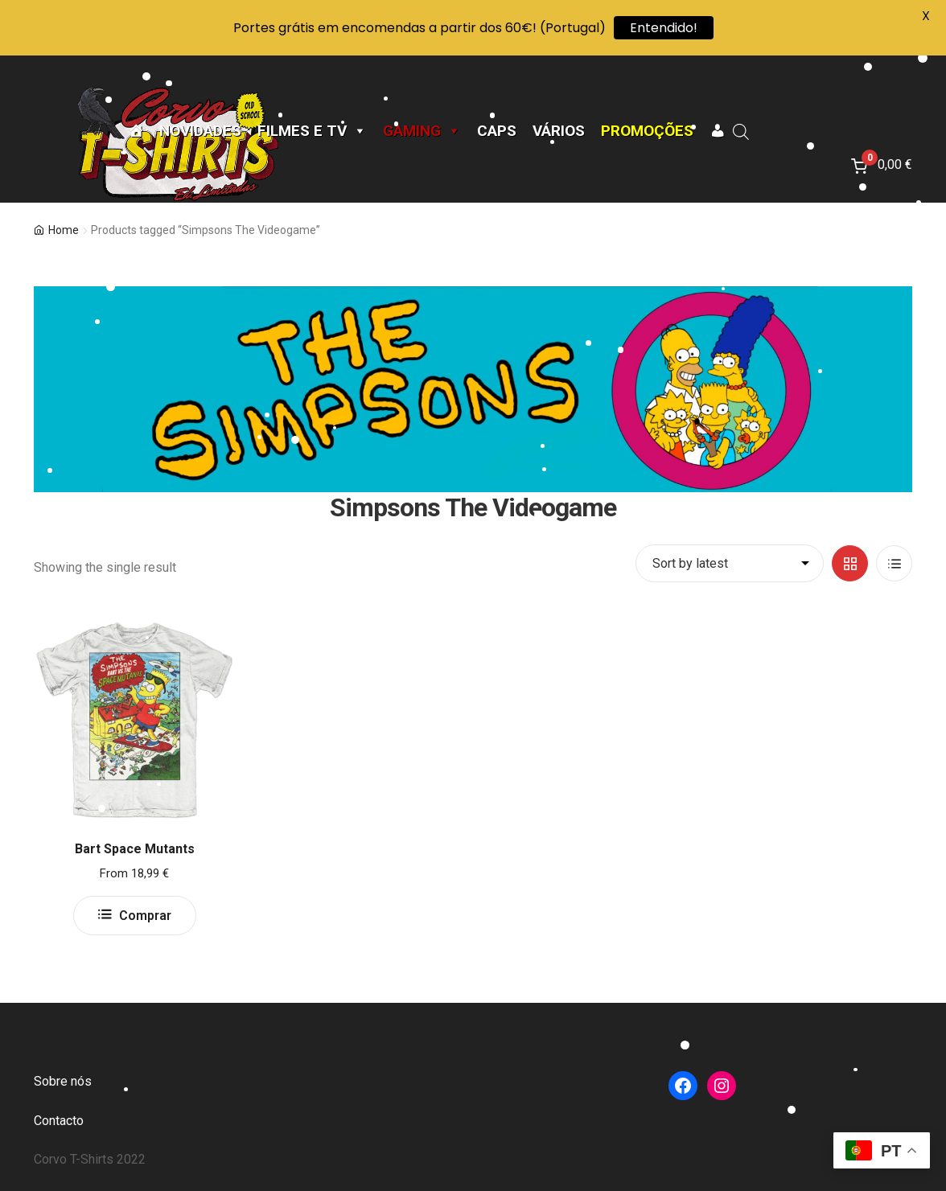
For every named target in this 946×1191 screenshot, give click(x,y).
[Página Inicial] (135, 131)
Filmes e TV (312, 131)
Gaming (422, 131)
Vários (559, 131)
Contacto (59, 1120)
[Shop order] (729, 563)
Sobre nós (63, 1081)
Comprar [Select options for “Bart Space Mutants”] (145, 915)
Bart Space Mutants (135, 848)
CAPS (496, 131)
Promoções (647, 131)
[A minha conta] (717, 131)
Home (63, 230)
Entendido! (663, 27)
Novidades (200, 131)
